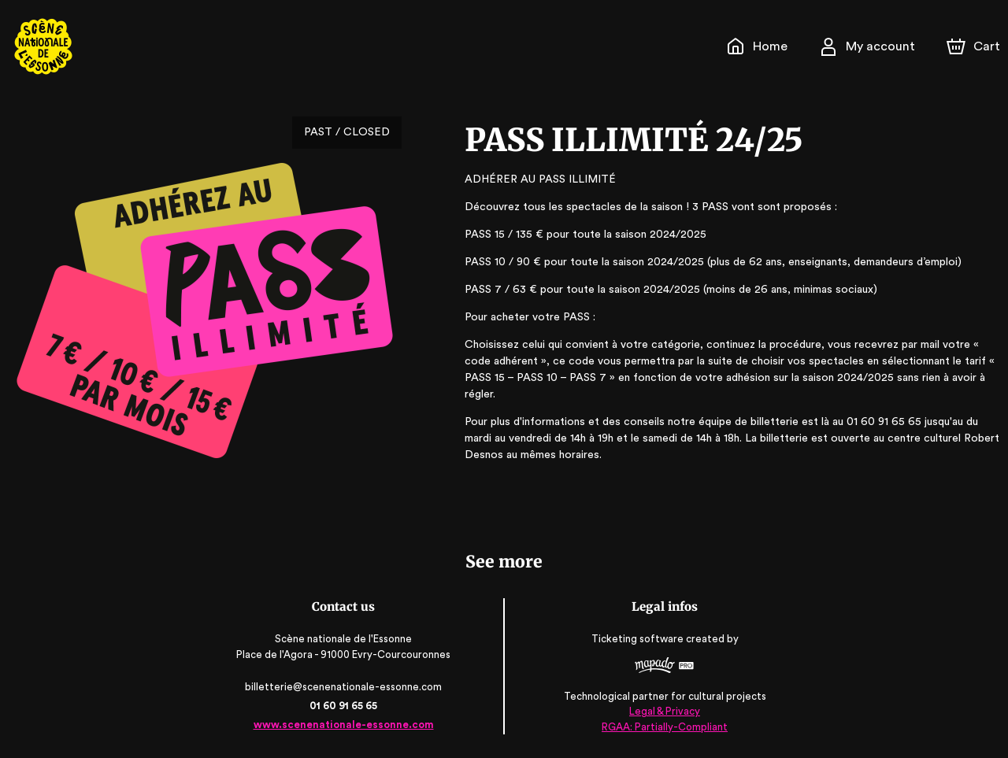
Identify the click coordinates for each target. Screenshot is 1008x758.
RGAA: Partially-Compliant (663, 726)
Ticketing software (638, 639)
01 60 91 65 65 (344, 706)
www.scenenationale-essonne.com (344, 724)
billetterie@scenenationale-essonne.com (345, 687)
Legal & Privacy (663, 711)
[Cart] (975, 46)
